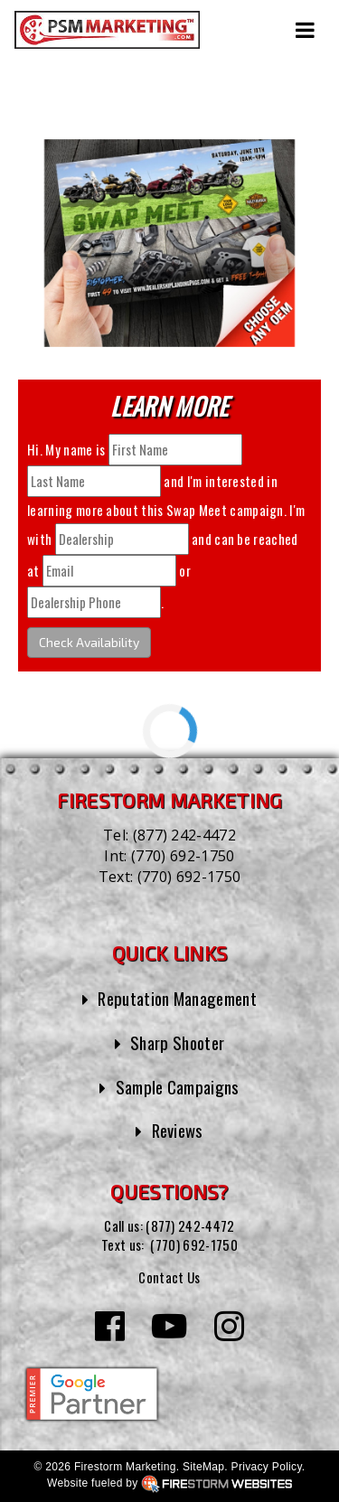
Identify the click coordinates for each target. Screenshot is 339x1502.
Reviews (177, 1130)
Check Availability (89, 642)
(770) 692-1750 (182, 856)
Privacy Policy (266, 1466)
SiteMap (203, 1466)
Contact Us (169, 1277)
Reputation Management (177, 998)
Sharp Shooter (177, 1042)
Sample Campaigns (178, 1087)
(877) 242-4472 (184, 835)
